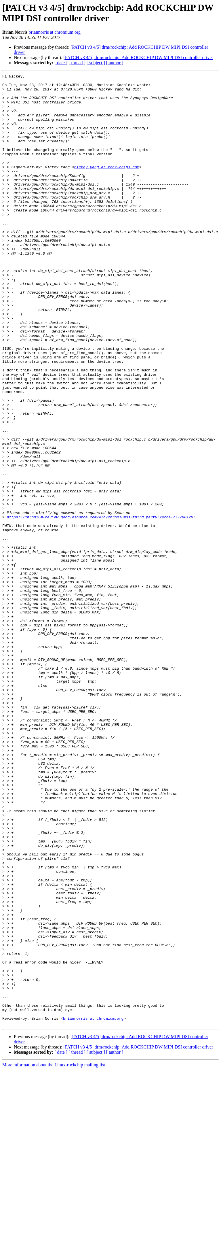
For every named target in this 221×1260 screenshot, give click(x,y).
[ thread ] (76, 62)
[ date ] (60, 62)
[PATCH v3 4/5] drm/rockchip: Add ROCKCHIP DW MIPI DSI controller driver (138, 57)
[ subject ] (96, 62)
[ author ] (114, 62)
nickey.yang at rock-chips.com (106, 185)
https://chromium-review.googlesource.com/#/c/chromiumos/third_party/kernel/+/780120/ (101, 606)
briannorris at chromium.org (55, 32)
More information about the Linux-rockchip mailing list (53, 1255)
